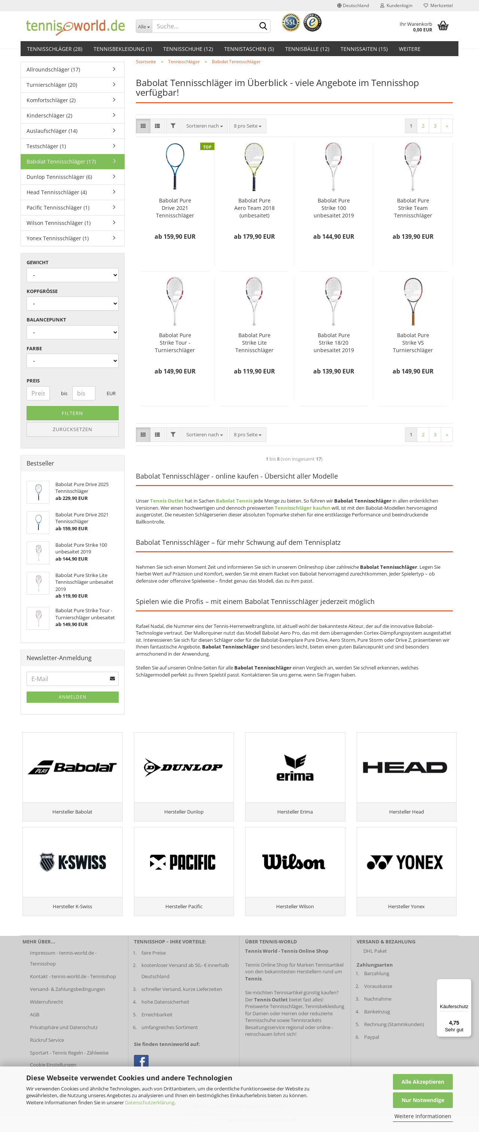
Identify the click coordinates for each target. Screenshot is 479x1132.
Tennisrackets (306, 1029)
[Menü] (467, 983)
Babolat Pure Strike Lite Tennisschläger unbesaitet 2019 (254, 343)
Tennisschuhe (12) (188, 48)
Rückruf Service (47, 1049)
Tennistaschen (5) (249, 48)
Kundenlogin (396, 5)
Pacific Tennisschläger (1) (58, 207)
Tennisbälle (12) (307, 48)
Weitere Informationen (422, 1116)
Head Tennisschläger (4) (57, 192)
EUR (109, 393)
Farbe (34, 348)
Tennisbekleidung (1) (123, 48)
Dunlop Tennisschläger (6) (59, 176)
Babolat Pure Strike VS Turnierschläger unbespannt (413, 343)
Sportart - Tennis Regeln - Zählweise (69, 1061)
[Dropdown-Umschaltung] (144, 26)
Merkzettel (438, 5)
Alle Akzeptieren (423, 1081)
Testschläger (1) (46, 146)
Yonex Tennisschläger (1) (58, 238)
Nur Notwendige (423, 1100)
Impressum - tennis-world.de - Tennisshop (63, 967)
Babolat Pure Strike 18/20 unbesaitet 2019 (334, 343)
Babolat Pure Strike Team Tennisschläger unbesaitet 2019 (413, 208)
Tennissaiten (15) (364, 48)
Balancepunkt (46, 319)
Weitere (410, 48)
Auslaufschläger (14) (52, 130)
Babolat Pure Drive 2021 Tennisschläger (175, 208)
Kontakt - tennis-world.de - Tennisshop (73, 985)
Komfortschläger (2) (51, 100)
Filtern (72, 413)
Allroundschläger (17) (53, 69)
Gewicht (38, 262)
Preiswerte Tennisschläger (274, 1015)
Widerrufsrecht (46, 1010)
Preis (33, 380)
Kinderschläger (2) (49, 115)
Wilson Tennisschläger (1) (59, 222)
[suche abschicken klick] (263, 26)
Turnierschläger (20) (52, 84)
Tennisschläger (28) (54, 48)
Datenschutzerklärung (149, 1102)
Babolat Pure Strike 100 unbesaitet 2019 (334, 208)
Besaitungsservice (265, 1035)
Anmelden (72, 697)
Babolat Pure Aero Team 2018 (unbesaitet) (254, 208)
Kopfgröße (42, 291)
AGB (34, 1023)
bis (64, 393)
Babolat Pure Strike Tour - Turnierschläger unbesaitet (175, 343)
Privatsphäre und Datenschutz (64, 1036)
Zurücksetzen (72, 429)
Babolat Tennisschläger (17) (61, 161)
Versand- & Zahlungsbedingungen (67, 998)
